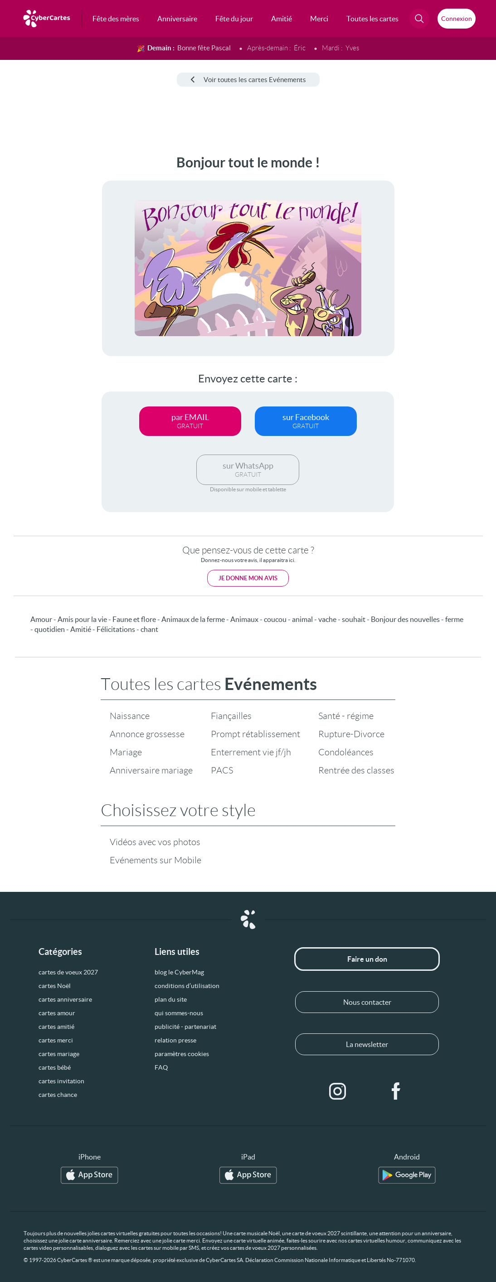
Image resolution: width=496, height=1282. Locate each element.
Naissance (130, 716)
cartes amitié (56, 1026)
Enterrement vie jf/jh (251, 752)
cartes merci (56, 1040)
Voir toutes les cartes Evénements (248, 79)
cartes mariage (59, 1053)
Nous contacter (367, 1002)
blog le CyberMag (179, 972)
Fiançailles (231, 716)
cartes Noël (55, 985)
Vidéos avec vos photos (155, 842)
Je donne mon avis (248, 578)
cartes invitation (61, 1081)
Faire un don (367, 959)
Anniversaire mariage (151, 770)
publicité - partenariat (185, 1026)
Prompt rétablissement (255, 734)
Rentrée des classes (356, 770)
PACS (222, 770)
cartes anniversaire (65, 999)
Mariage (126, 752)
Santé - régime (346, 716)
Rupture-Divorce (351, 734)
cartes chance (58, 1094)
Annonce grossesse (147, 734)
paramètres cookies (182, 1053)
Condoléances (346, 752)
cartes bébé (55, 1067)
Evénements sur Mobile (155, 860)
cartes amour (57, 1013)
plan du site (171, 999)
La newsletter (367, 1044)
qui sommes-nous (179, 1013)
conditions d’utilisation (187, 985)
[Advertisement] (37, 291)
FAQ (161, 1067)
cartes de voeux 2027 (68, 972)
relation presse (175, 1040)
